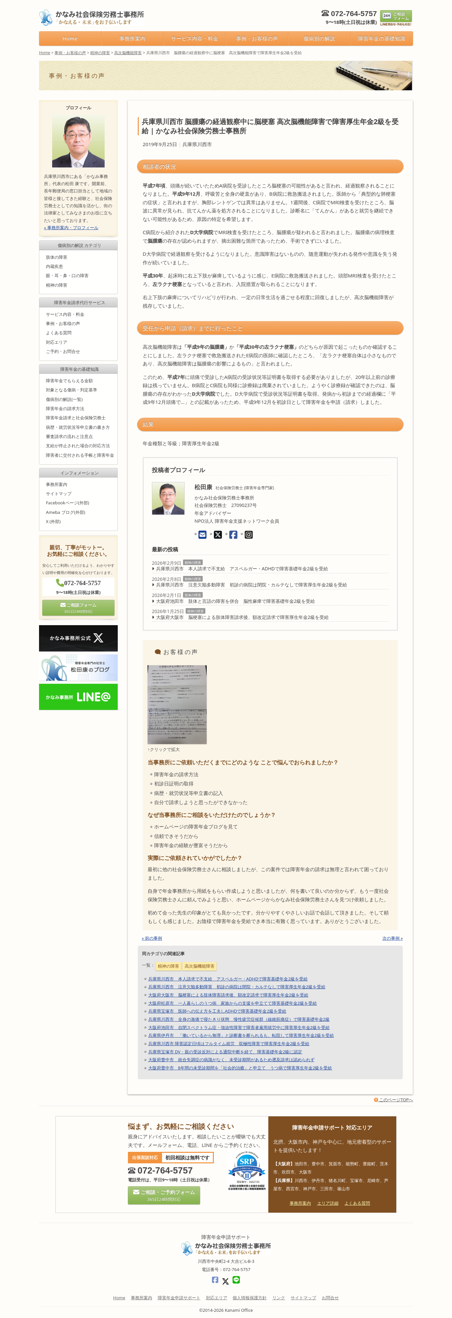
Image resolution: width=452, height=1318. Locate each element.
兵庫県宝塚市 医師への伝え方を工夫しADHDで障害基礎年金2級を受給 (217, 1011)
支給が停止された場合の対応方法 (78, 446)
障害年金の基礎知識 (381, 38)
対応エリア (56, 342)
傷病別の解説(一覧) (64, 399)
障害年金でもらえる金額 (69, 381)
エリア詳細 (328, 1203)
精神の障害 (193, 562)
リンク (278, 1298)
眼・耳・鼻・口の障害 (67, 275)
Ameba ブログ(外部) (65, 512)
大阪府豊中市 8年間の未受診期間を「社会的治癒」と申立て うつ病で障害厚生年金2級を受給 (240, 1068)
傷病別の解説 (319, 38)
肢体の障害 (193, 595)
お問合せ (330, 1298)
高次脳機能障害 (200, 966)
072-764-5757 (354, 14)
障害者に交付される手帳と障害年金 (80, 455)
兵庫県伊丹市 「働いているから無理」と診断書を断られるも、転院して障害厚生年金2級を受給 (241, 1035)
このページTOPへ (393, 1100)
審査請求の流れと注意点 (69, 436)
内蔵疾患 (54, 266)
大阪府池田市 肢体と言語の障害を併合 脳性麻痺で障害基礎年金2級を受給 (235, 601)
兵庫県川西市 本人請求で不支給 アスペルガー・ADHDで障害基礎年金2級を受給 (242, 568)
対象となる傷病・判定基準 (71, 390)
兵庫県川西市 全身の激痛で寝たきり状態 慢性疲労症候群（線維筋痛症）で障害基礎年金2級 (239, 1019)
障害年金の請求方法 (65, 408)
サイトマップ (59, 493)
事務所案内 (132, 38)
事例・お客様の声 (257, 38)
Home (70, 38)
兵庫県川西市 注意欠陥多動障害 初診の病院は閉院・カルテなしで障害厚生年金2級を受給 (251, 585)
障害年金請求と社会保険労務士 (76, 418)
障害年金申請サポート (179, 1298)
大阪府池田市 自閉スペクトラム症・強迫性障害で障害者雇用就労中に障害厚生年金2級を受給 (239, 1027)
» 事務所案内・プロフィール (71, 228)
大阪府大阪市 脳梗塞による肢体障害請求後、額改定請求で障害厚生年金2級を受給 (242, 617)
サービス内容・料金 (194, 38)
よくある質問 (59, 333)
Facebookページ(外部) (67, 503)
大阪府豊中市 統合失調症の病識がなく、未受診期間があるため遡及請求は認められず (231, 1060)
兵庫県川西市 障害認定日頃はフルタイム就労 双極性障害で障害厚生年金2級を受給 (229, 1043)
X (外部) (53, 521)
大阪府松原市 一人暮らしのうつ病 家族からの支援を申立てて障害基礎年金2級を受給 (232, 1003)
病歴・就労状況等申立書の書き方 (78, 427)
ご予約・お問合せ (63, 351)
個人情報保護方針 (250, 1298)
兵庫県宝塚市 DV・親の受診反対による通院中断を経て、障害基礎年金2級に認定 (225, 1052)
